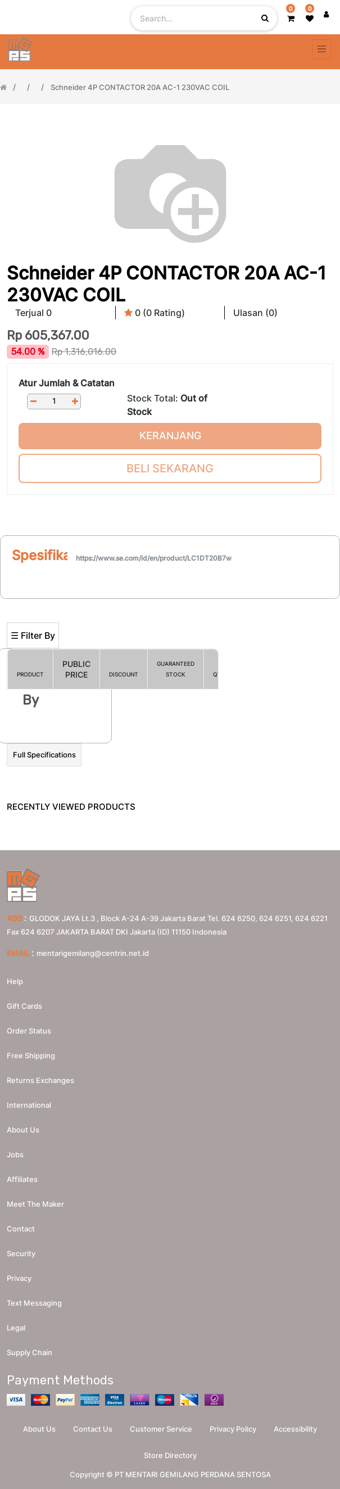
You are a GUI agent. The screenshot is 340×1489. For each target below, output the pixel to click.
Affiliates (22, 1179)
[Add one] (74, 401)
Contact (21, 1228)
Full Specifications (44, 754)
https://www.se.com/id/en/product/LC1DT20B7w (154, 558)
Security (21, 1253)
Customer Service (161, 1428)
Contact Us (92, 1428)
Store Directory (170, 1455)
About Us (39, 1428)
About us (23, 1129)
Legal (16, 1327)
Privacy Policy (233, 1428)
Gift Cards (24, 1005)
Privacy (19, 1278)
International (29, 1104)
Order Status (29, 1030)
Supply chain (29, 1352)
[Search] (170, 603)
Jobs (15, 1154)
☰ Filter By (33, 635)
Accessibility (295, 1428)
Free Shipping (31, 1055)
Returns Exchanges (40, 1080)
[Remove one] (33, 401)
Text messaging (34, 1302)
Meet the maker (35, 1203)
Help (15, 981)
